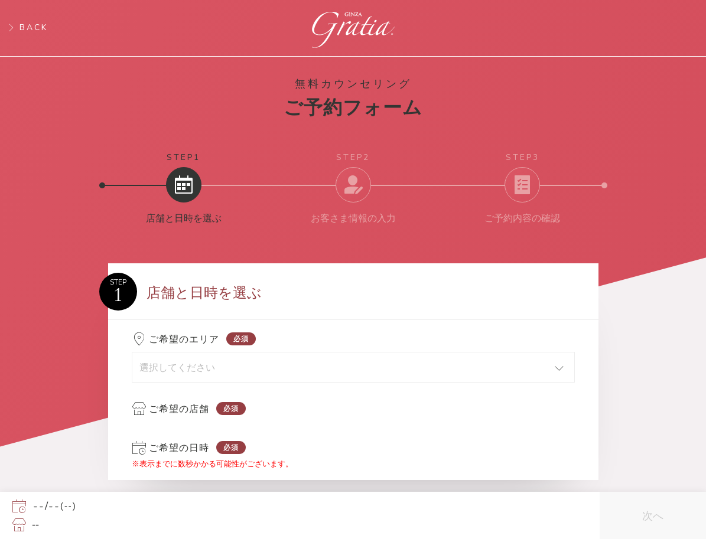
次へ (652, 515)
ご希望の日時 (179, 448)
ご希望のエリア (184, 339)
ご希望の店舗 (179, 409)
